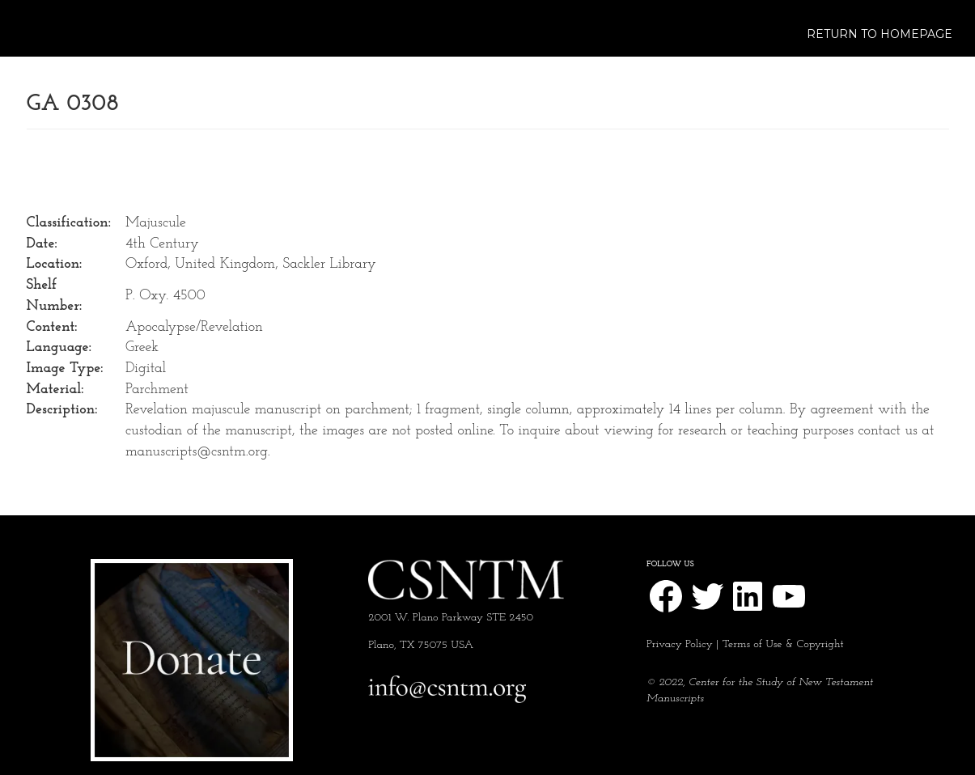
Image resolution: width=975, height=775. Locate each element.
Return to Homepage (879, 34)
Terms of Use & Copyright (783, 644)
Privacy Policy (679, 644)
